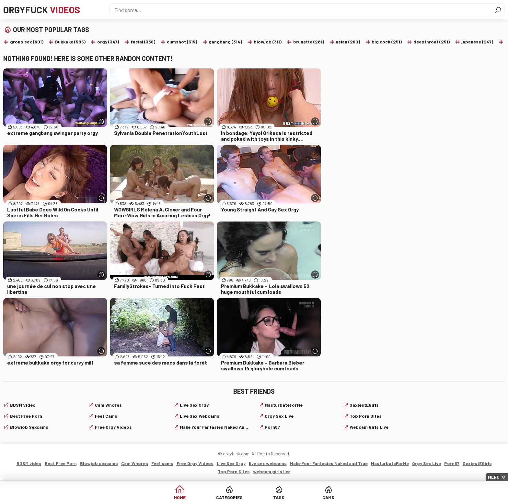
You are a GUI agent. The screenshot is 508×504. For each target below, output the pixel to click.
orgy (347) (108, 41)
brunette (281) (308, 41)
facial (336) (143, 41)
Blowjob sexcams (29, 427)
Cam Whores (108, 405)
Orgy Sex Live (279, 416)
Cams (328, 497)
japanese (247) (477, 41)
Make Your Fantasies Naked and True (215, 427)
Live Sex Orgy (194, 405)
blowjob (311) (268, 41)
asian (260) (348, 41)
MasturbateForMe (284, 405)
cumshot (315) (182, 41)
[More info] (101, 121)
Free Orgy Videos (113, 427)
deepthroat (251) (431, 41)
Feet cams (106, 416)
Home (180, 497)
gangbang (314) (225, 41)
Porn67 (272, 427)
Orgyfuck (41, 9)
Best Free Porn (26, 416)
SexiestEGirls (364, 405)
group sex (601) (26, 41)
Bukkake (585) (70, 41)
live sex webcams (199, 416)
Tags (278, 497)
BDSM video (23, 405)
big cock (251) (387, 41)
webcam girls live (369, 427)
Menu (494, 477)
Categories (229, 497)
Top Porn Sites (366, 416)
